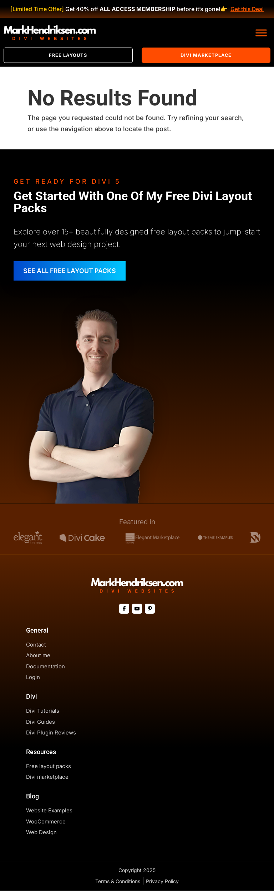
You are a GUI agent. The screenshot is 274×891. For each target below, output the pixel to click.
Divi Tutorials (42, 711)
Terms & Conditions (117, 881)
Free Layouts (68, 55)
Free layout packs (48, 766)
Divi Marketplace (206, 55)
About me (38, 655)
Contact (36, 645)
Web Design (41, 832)
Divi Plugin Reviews (51, 732)
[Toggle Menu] (261, 32)
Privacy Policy (162, 881)
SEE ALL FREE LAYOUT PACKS (70, 271)
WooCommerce (46, 821)
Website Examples (49, 810)
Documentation (45, 666)
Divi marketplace (47, 777)
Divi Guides (40, 722)
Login (33, 677)
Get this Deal (247, 9)
